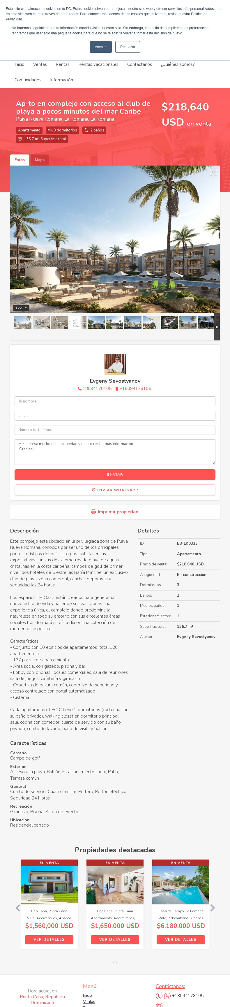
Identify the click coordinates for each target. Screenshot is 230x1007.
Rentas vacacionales (98, 64)
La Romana (76, 119)
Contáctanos (139, 64)
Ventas (40, 64)
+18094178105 (135, 388)
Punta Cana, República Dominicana (42, 997)
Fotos (20, 160)
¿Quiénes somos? (178, 64)
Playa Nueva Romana (39, 119)
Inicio (19, 64)
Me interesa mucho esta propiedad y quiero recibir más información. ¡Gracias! (115, 452)
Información (61, 80)
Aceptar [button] (101, 47)
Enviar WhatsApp (115, 490)
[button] (15, 907)
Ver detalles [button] (49, 939)
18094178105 (97, 388)
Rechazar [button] (127, 47)
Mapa (40, 160)
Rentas (63, 64)
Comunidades (28, 80)
